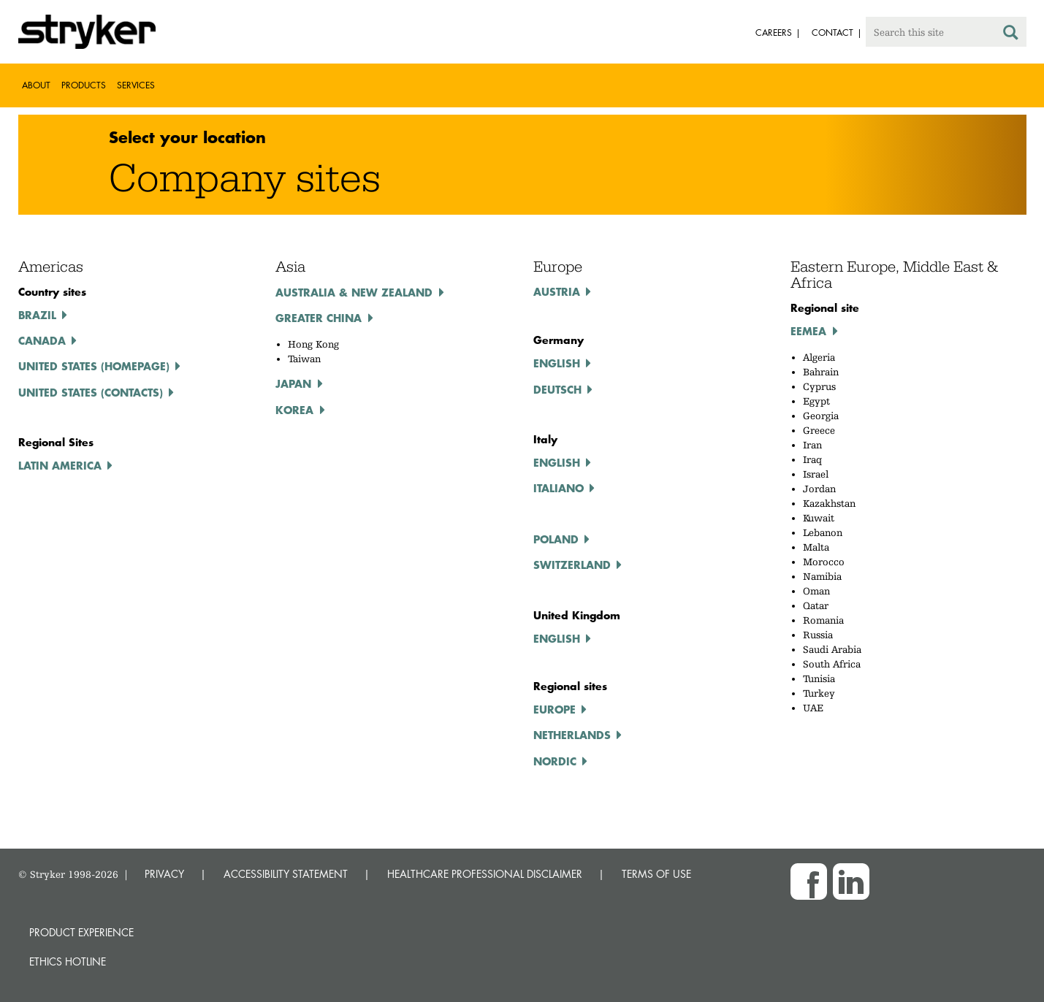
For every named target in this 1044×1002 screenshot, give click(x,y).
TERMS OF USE (656, 874)
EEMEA (808, 331)
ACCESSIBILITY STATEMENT (286, 874)
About (36, 85)
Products (83, 85)
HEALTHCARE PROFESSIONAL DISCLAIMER (484, 874)
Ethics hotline (67, 961)
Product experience (81, 932)
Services (136, 85)
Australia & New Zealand (354, 292)
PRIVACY (164, 874)
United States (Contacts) (90, 392)
